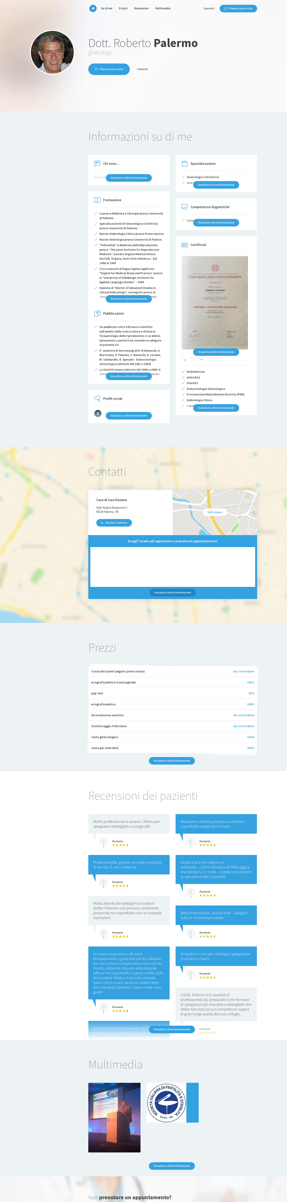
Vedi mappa (214, 512)
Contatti (208, 8)
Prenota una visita (238, 8)
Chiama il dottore (114, 522)
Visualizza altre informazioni (172, 592)
